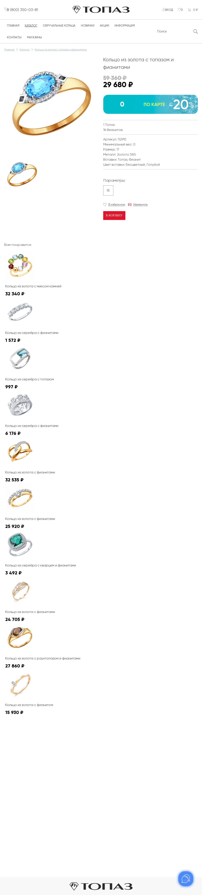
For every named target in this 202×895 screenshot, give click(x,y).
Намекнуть (140, 207)
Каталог (31, 28)
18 (108, 193)
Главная (13, 28)
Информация (125, 28)
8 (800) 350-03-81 (25, 11)
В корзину (114, 218)
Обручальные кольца (59, 28)
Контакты (14, 39)
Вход (166, 11)
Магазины (34, 39)
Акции (104, 28)
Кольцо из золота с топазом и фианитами (61, 52)
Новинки (87, 28)
